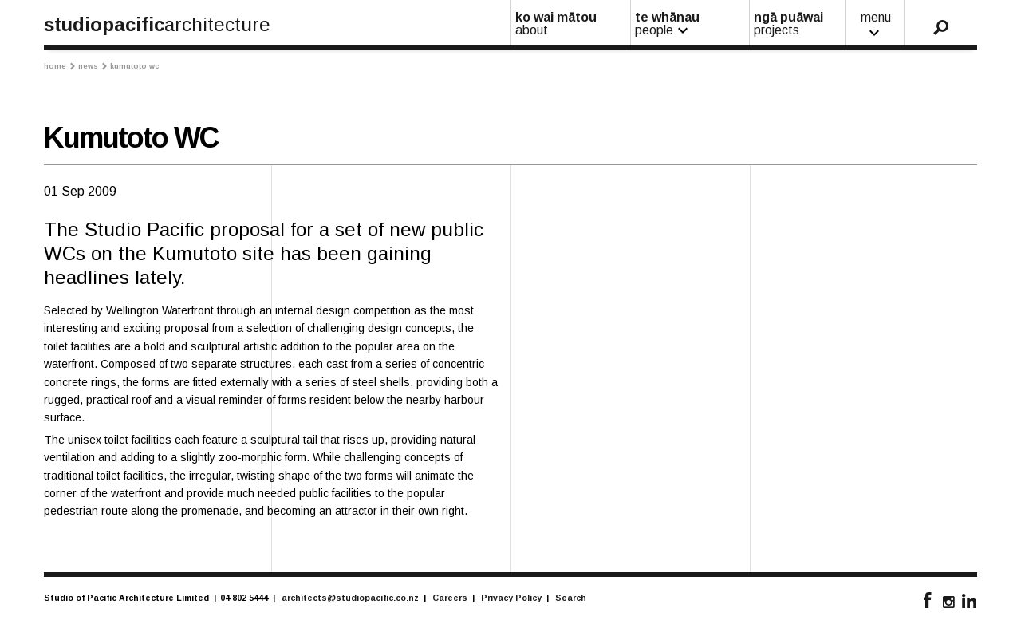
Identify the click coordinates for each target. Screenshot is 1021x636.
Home (59, 66)
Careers (449, 597)
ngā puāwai (798, 23)
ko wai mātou (571, 23)
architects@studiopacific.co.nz (350, 597)
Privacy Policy (511, 597)
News (92, 66)
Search (570, 597)
